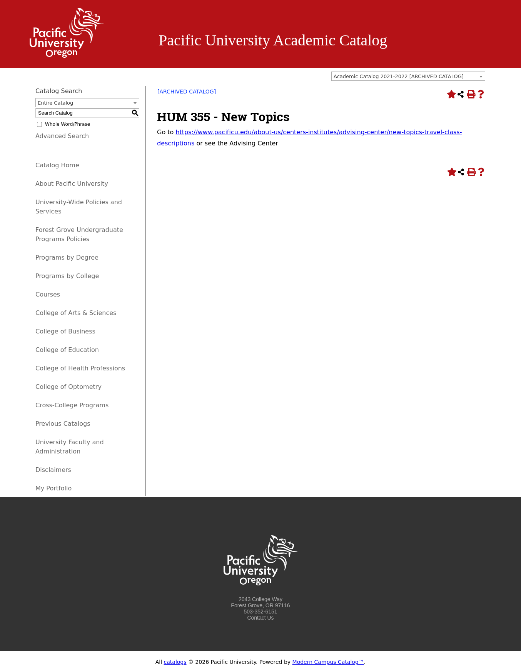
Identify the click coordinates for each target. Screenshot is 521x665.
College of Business (65, 331)
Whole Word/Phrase (67, 124)
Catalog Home (57, 165)
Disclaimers (53, 469)
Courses (47, 294)
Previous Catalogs (62, 423)
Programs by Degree (67, 257)
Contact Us (260, 618)
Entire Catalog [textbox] (55, 103)
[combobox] (408, 76)
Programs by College (67, 276)
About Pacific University (71, 183)
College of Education (67, 349)
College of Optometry (68, 386)
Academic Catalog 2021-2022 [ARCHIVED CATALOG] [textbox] (399, 76)
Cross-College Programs (72, 405)
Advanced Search (62, 136)
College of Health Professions (80, 368)
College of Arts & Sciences (75, 313)
